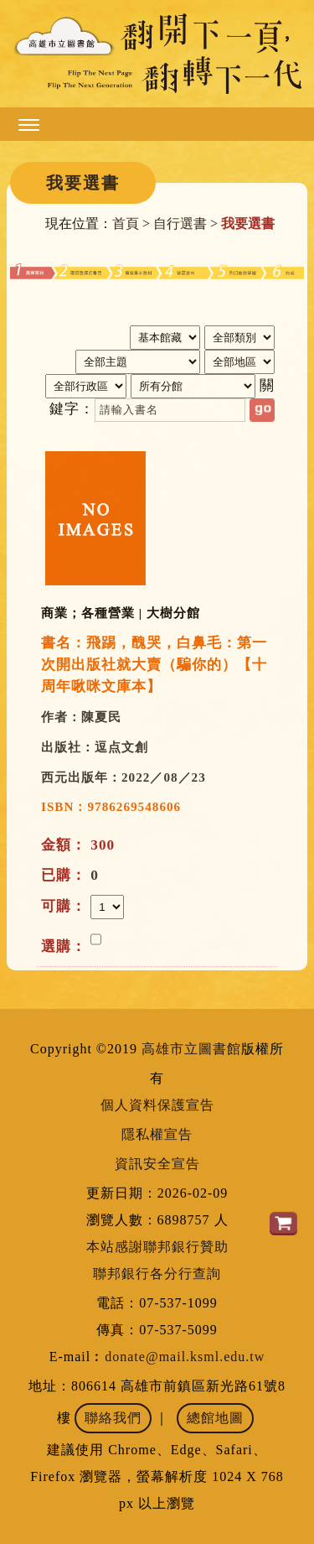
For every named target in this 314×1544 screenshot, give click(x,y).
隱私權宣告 (157, 1134)
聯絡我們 (113, 1418)
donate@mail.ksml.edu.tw (185, 1356)
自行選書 (180, 223)
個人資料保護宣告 (157, 1105)
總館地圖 (215, 1418)
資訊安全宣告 (157, 1164)
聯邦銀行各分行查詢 (157, 1273)
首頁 (125, 223)
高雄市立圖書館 (191, 1049)
